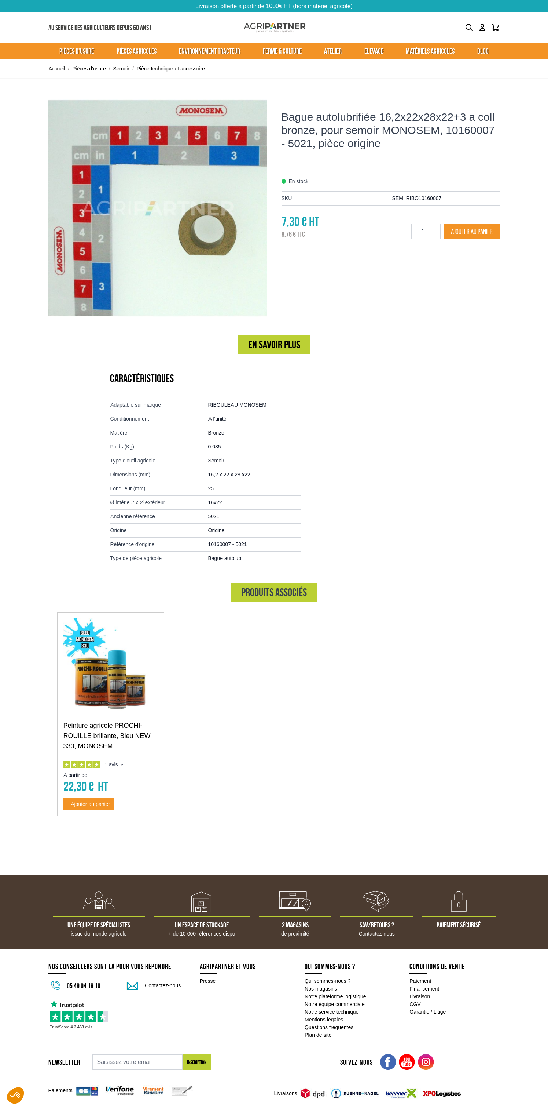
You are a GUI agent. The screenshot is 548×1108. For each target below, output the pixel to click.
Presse (208, 981)
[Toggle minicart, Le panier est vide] (495, 27)
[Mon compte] (482, 27)
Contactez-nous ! (164, 985)
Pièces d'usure (89, 68)
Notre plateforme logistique (335, 996)
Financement (424, 988)
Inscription (196, 1062)
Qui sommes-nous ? (328, 981)
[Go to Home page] (274, 28)
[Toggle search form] (469, 27)
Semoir (121, 68)
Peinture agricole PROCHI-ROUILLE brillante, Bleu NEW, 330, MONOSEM (107, 736)
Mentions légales (324, 1019)
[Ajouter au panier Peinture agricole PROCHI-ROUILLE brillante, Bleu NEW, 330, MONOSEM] (89, 804)
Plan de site (318, 1035)
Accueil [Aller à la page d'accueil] (56, 68)
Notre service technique (331, 1012)
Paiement (420, 981)
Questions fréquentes (329, 1027)
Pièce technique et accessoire (171, 68)
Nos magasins (321, 988)
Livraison (419, 996)
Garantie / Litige (427, 1012)
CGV (414, 1004)
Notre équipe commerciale (335, 1004)
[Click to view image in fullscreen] (157, 208)
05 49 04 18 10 (83, 986)
